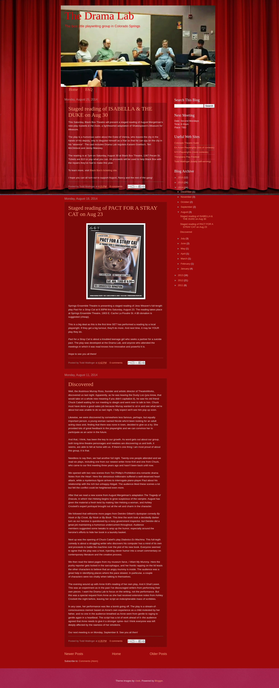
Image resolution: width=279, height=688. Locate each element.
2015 (181, 182)
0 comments (116, 186)
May (183, 248)
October (185, 202)
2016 (181, 177)
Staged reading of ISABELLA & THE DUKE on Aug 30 (196, 217)
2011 (181, 285)
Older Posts (158, 654)
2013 (181, 275)
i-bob (137, 680)
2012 (181, 280)
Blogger (159, 680)
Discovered (80, 384)
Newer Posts (73, 654)
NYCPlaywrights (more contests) (191, 152)
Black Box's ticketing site (103, 170)
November (186, 196)
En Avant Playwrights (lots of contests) (194, 147)
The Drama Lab (99, 16)
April (183, 253)
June (184, 243)
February (186, 263)
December (186, 191)
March (184, 258)
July (183, 238)
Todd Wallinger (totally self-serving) (192, 161)
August (185, 212)
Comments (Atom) (88, 661)
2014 (181, 187)
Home (73, 90)
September (187, 207)
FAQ (88, 90)
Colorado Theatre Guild (186, 143)
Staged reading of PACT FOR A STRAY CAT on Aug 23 (196, 225)
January (185, 268)
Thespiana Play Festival (186, 156)
